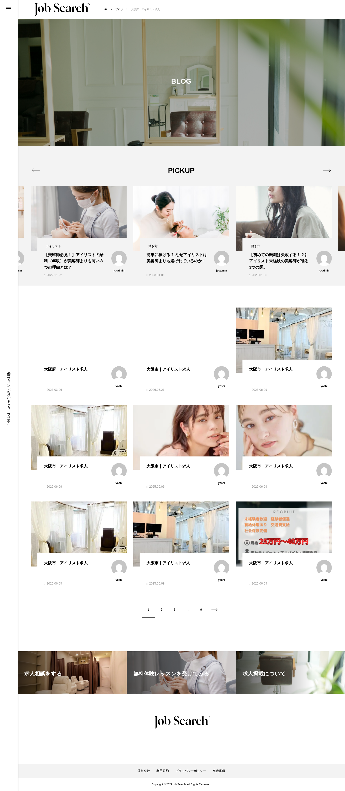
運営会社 (144, 770)
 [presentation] (36, 170)
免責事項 (219, 770)
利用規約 (162, 770)
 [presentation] (327, 170)
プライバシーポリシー (190, 770)
